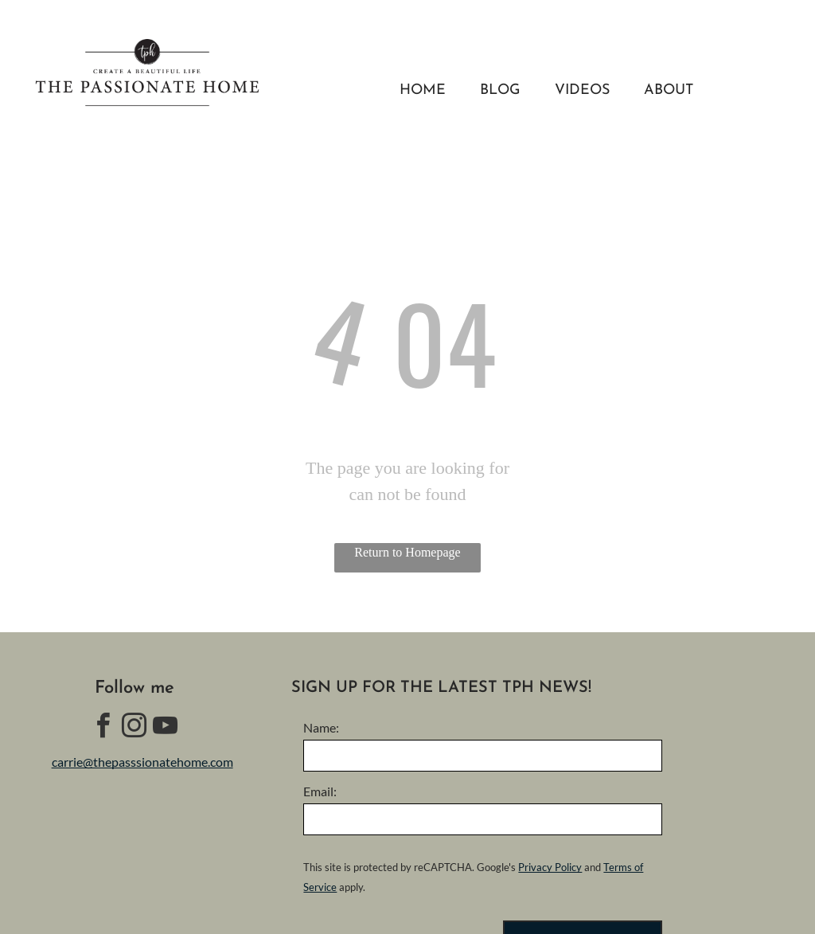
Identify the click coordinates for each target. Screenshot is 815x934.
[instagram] (134, 728)
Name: (321, 727)
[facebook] (103, 728)
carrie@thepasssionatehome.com (142, 761)
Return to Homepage (407, 552)
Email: (320, 791)
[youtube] (165, 728)
